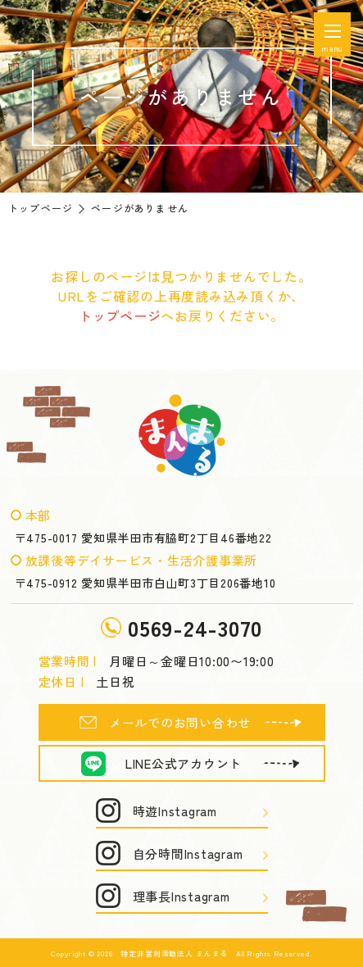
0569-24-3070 (195, 627)
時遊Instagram (175, 810)
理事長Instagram (181, 896)
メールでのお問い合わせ (180, 722)
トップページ (40, 208)
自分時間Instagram (188, 853)
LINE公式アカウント (183, 763)
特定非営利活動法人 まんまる (174, 953)
